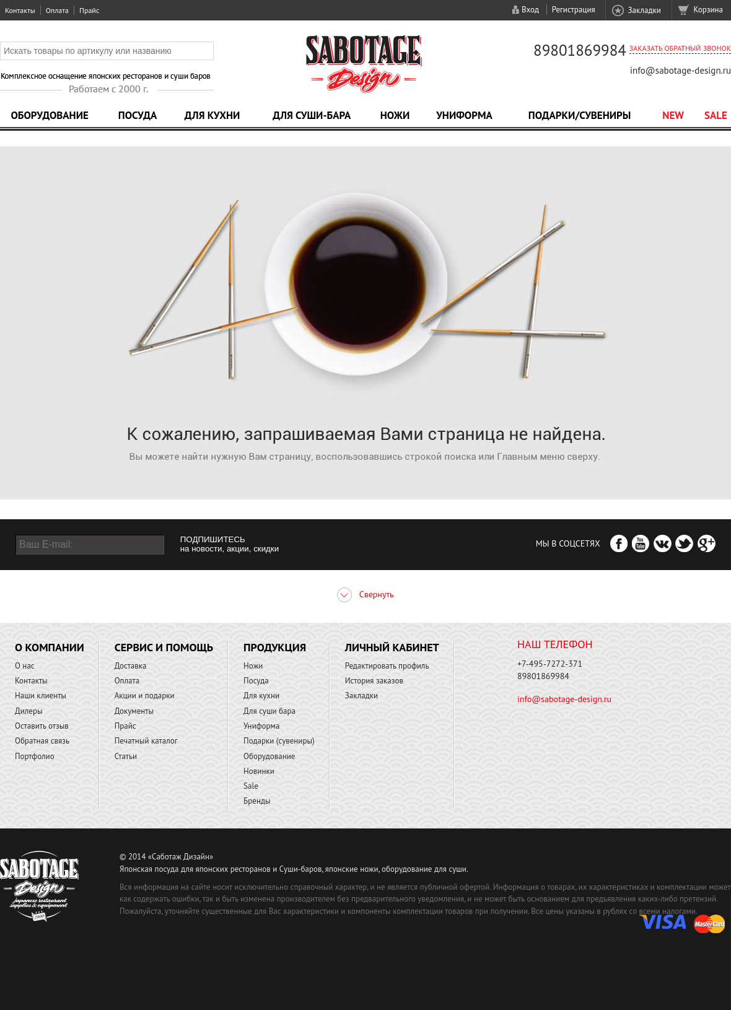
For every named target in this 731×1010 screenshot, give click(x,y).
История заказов (374, 680)
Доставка (131, 666)
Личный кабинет (392, 647)
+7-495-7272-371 (549, 663)
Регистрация (573, 9)
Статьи (126, 756)
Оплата (57, 10)
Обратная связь (42, 741)
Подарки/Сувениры (579, 115)
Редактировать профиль (387, 666)
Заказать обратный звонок (680, 48)
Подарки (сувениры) (279, 741)
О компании (49, 647)
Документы (134, 711)
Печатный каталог (146, 741)
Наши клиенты (40, 695)
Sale (715, 115)
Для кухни (212, 115)
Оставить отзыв (42, 726)
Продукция (274, 647)
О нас (25, 666)
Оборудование (50, 115)
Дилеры (29, 711)
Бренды (256, 801)
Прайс (89, 10)
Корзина (708, 9)
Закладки (644, 10)
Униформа (464, 115)
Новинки (258, 771)
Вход (530, 9)
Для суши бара (269, 711)
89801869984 (579, 50)
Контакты (20, 10)
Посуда (137, 115)
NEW (673, 115)
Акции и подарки (145, 695)
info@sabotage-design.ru (680, 70)
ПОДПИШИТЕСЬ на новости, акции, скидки (229, 544)
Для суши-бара (312, 115)
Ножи (395, 115)
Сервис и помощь (164, 647)
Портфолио (35, 756)
